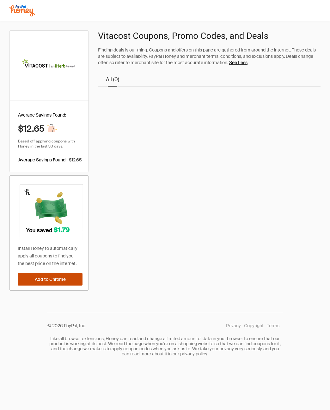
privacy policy (193, 353)
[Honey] (22, 10)
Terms (273, 325)
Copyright (254, 325)
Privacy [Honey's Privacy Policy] (233, 325)
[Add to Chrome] (50, 279)
